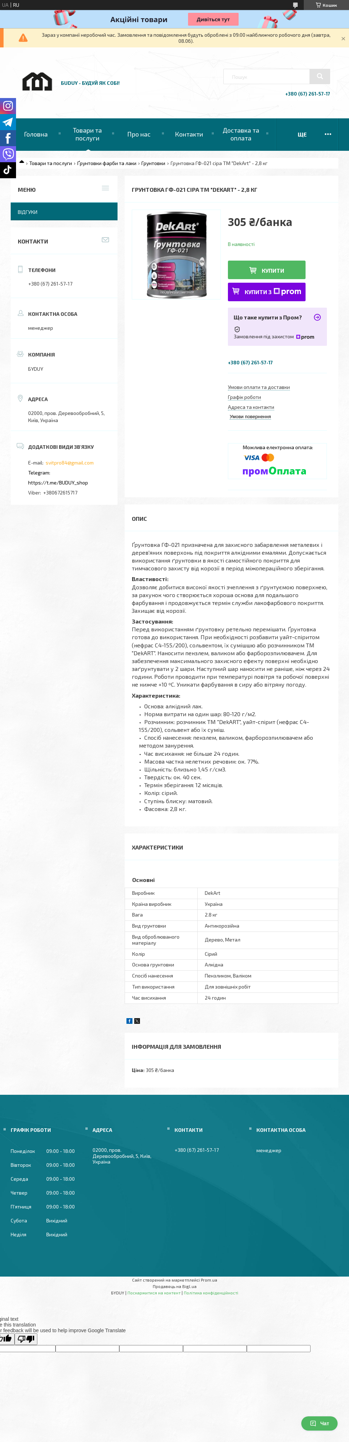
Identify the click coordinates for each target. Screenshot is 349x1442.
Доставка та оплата (241, 134)
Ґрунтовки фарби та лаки (106, 163)
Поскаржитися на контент (154, 1292)
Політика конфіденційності (211, 1292)
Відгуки (27, 212)
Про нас (139, 134)
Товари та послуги (87, 134)
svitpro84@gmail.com (70, 463)
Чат (319, 1423)
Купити (273, 270)
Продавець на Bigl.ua (175, 1286)
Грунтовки (153, 163)
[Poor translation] (26, 1339)
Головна (36, 134)
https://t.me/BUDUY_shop (58, 482)
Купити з (273, 291)
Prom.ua (209, 1279)
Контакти (189, 134)
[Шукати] (319, 76)
